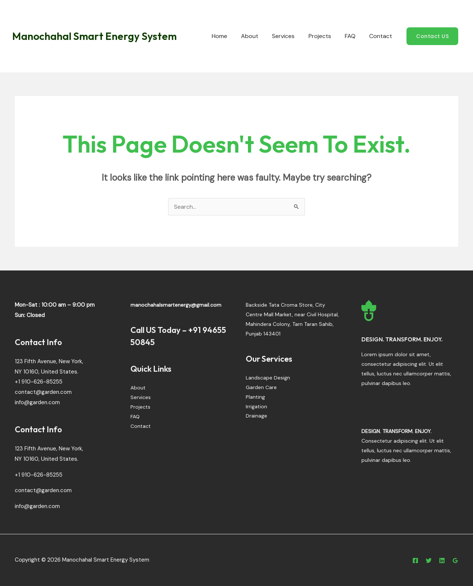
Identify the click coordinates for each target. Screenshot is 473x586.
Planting (255, 397)
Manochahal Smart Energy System (94, 36)
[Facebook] (415, 560)
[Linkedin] (442, 560)
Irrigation (256, 406)
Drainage (256, 416)
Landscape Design (268, 378)
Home (230, 36)
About (258, 36)
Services (290, 36)
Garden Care (261, 387)
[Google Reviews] (455, 560)
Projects (324, 36)
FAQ (353, 36)
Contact (381, 36)
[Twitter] (429, 560)
